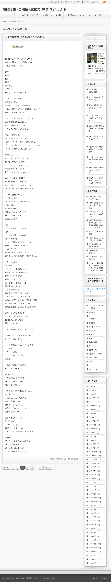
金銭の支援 (93, 342)
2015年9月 (92, 555)
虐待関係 (92, 323)
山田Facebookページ (76, 15)
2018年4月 (92, 444)
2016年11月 (93, 502)
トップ (12, 15)
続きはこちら (100, 73)
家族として (93, 350)
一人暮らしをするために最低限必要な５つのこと (96, 159)
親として (92, 346)
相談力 (92, 308)
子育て (91, 338)
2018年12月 (93, 425)
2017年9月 (92, 463)
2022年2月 (92, 394)
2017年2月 (92, 490)
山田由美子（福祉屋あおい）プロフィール (96, 170)
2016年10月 (93, 505)
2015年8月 (92, 559)
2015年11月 (93, 548)
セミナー (92, 365)
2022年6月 (92, 390)
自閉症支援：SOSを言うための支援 (25, 37)
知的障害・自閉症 (95, 354)
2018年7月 (92, 436)
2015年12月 (93, 544)
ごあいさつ (93, 369)
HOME (5, 21)
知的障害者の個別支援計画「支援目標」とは (96, 149)
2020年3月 (92, 409)
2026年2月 (92, 386)
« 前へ (6, 468)
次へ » (48, 468)
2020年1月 (92, 413)
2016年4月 (92, 528)
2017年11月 (93, 456)
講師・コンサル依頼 (53, 15)
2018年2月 (92, 448)
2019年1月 (92, 421)
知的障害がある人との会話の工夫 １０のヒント (96, 138)
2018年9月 (92, 433)
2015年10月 (93, 552)
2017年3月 (92, 486)
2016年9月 (92, 509)
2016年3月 (92, 532)
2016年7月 (92, 517)
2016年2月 (92, 536)
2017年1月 (92, 494)
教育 (90, 334)
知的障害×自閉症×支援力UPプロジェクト (35, 9)
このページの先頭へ (100, 578)
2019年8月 (92, 417)
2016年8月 (92, 513)
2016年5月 (92, 525)
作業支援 (92, 331)
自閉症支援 (74, 459)
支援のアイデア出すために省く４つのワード (96, 214)
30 (41, 468)
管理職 (92, 319)
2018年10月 (93, 429)
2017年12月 (93, 452)
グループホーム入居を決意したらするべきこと (96, 118)
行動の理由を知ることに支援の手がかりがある (96, 205)
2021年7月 (92, 398)
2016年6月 (92, 521)
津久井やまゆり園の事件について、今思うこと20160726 (96, 180)
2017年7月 (92, 471)
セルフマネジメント (96, 305)
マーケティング (94, 327)
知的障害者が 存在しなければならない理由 (96, 128)
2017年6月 (92, 475)
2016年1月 (92, 540)
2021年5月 (92, 402)
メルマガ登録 (96, 15)
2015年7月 (92, 563)
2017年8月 (92, 467)
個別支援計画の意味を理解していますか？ (96, 107)
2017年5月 (92, 479)
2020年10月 (93, 406)
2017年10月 (93, 459)
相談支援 (92, 312)
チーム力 (92, 316)
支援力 (91, 361)
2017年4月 (92, 482)
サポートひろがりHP (29, 15)
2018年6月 (92, 440)
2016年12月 (93, 498)
